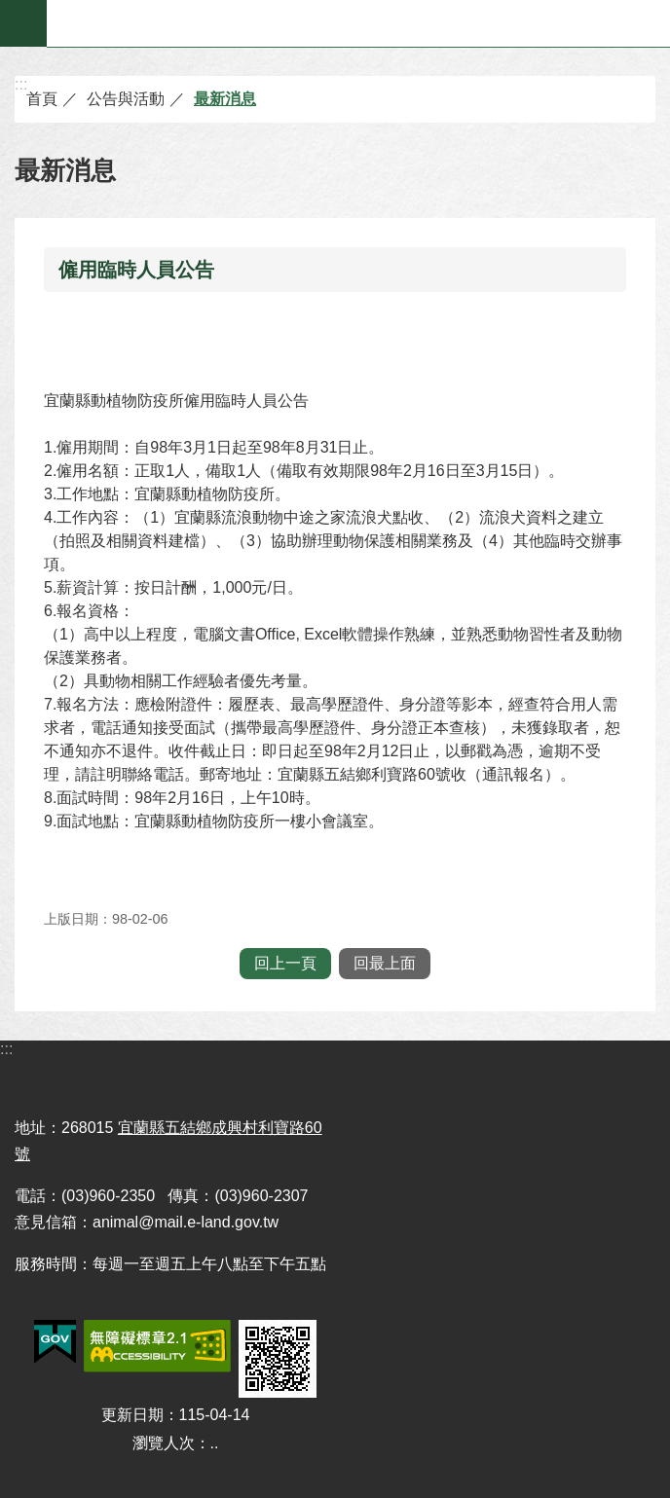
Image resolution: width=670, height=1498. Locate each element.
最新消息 (225, 99)
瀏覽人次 (163, 1443)
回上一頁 (285, 963)
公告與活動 (126, 99)
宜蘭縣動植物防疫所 (359, 23)
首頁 (41, 99)
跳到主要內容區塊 (10, 10)
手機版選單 (23, 23)
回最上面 (385, 963)
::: (21, 84)
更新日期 (132, 1415)
